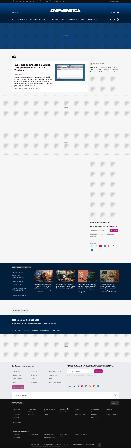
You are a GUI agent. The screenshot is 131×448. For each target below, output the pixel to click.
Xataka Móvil (16, 414)
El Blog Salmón (111, 412)
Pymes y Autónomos (112, 414)
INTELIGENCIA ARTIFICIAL (39, 19)
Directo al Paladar (64, 412)
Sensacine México (49, 434)
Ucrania (109, 72)
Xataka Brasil (16, 437)
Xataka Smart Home (18, 420)
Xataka (15, 412)
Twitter (107, 19)
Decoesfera (94, 414)
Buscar (115, 395)
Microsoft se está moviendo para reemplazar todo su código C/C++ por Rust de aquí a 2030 (65, 286)
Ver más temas (18, 387)
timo (58, 330)
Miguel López (23, 89)
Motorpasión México (81, 434)
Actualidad (18, 74)
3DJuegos (31, 412)
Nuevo (113, 12)
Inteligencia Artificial (55, 382)
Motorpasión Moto (80, 414)
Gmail (115, 72)
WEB (82, 19)
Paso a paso (26, 330)
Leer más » (33, 86)
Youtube (100, 245)
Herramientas (17, 375)
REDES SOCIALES (58, 19)
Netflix (15, 382)
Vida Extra (31, 414)
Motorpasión (78, 412)
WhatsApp (34, 382)
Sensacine (47, 412)
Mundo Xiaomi (17, 422)
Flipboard (111, 19)
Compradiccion (95, 417)
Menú (17, 12)
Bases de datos (17, 281)
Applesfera (16, 417)
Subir (113, 403)
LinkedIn (91, 249)
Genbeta (65, 10)
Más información (68, 446)
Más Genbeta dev (18, 295)
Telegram (118, 19)
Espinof (46, 414)
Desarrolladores (18, 285)
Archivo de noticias (21, 311)
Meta (95, 72)
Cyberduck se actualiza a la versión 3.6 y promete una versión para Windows (32, 68)
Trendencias (94, 412)
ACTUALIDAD (22, 19)
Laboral (53, 330)
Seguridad (34, 375)
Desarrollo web (17, 272)
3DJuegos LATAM (33, 434)
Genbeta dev (21, 266)
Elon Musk (106, 69)
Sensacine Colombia (49, 437)
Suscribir (114, 230)
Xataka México (17, 434)
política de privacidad (90, 375)
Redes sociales (44, 330)
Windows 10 (93, 67)
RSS (109, 245)
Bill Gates (98, 69)
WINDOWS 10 (72, 19)
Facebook (114, 19)
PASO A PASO (92, 19)
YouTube (101, 72)
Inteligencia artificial (105, 67)
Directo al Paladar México (64, 435)
